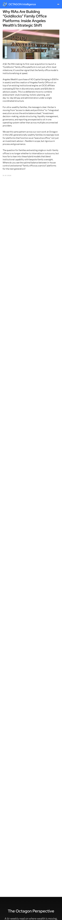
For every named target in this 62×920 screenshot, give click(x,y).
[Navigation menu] (58, 4)
